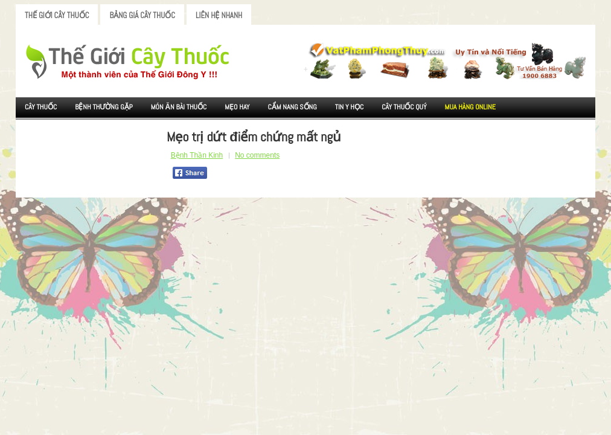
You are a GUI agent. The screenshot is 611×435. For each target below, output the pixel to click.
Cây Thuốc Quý (404, 107)
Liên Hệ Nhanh (219, 15)
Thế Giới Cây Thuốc (57, 15)
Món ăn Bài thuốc (179, 107)
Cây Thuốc (41, 107)
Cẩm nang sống (291, 107)
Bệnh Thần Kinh (197, 155)
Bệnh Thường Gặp (104, 107)
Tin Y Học (349, 107)
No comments (257, 155)
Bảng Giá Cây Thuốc (142, 15)
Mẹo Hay (237, 107)
